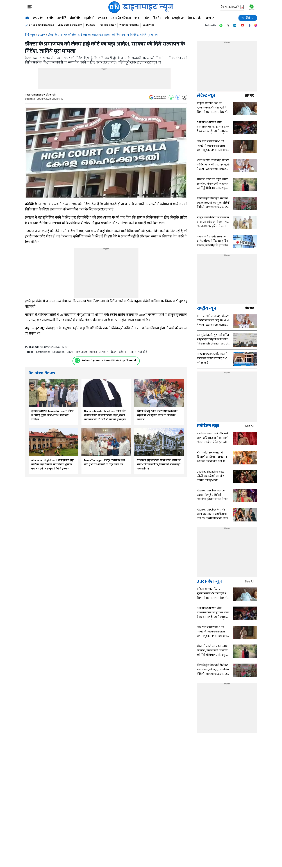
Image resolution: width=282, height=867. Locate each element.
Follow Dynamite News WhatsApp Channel (109, 360)
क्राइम (137, 18)
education (59, 352)
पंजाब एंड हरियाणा (121, 18)
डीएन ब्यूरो (51, 95)
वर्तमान (122, 352)
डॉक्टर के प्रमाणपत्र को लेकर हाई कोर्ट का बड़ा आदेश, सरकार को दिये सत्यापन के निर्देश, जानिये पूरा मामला (103, 35)
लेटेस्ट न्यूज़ (206, 96)
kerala (93, 352)
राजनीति (61, 18)
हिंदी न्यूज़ (30, 35)
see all (251, 426)
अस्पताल (104, 352)
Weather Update (129, 25)
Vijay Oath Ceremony (70, 25)
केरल (113, 352)
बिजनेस (157, 18)
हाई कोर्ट (142, 352)
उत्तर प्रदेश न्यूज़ (209, 582)
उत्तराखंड (102, 18)
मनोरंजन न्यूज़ (208, 426)
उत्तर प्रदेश (38, 18)
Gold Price (148, 25)
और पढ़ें (251, 96)
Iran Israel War (107, 25)
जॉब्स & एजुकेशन (175, 18)
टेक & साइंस (195, 18)
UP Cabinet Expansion (41, 25)
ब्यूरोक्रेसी (89, 18)
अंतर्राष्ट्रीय (75, 18)
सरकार (132, 352)
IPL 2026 (90, 25)
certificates (43, 352)
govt (70, 352)
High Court (81, 352)
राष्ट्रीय (50, 18)
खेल (147, 18)
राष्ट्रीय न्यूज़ (206, 309)
